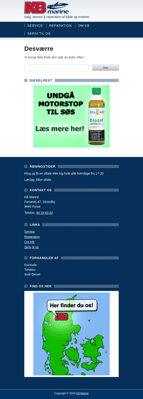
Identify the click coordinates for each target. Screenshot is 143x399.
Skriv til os (39, 33)
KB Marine (46, 8)
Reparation (60, 25)
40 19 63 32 (44, 213)
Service (35, 25)
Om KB (83, 25)
